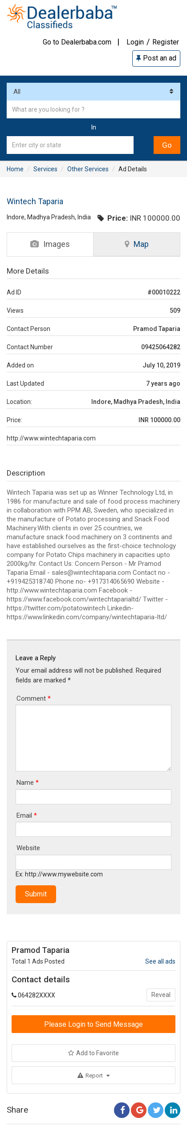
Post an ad (156, 58)
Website (28, 848)
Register (165, 42)
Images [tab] (50, 244)
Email (26, 815)
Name (27, 783)
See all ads (160, 961)
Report (93, 1075)
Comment (33, 698)
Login (135, 42)
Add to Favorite (93, 1053)
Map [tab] (137, 244)
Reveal (161, 994)
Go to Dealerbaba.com (77, 42)
